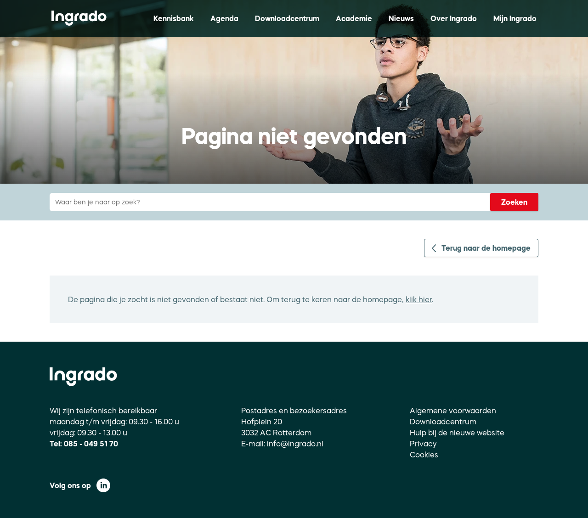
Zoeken (514, 202)
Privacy (423, 443)
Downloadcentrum (287, 18)
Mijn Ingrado (515, 18)
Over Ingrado (453, 18)
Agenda (224, 18)
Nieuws (401, 18)
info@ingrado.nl (295, 443)
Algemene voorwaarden (453, 410)
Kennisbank (173, 18)
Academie (354, 18)
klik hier (419, 299)
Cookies (424, 454)
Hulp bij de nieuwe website (457, 432)
